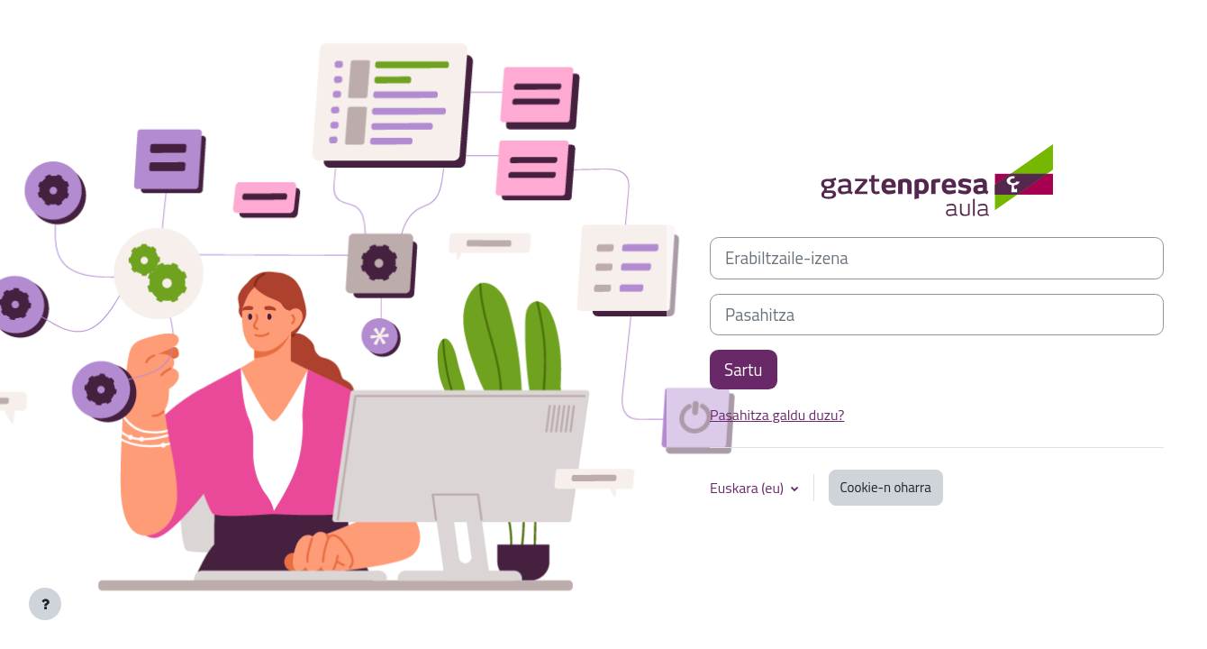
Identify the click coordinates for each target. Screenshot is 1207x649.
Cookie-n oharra (885, 487)
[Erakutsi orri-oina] (45, 604)
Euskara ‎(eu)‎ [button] (748, 487)
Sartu (743, 369)
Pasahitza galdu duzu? (777, 414)
